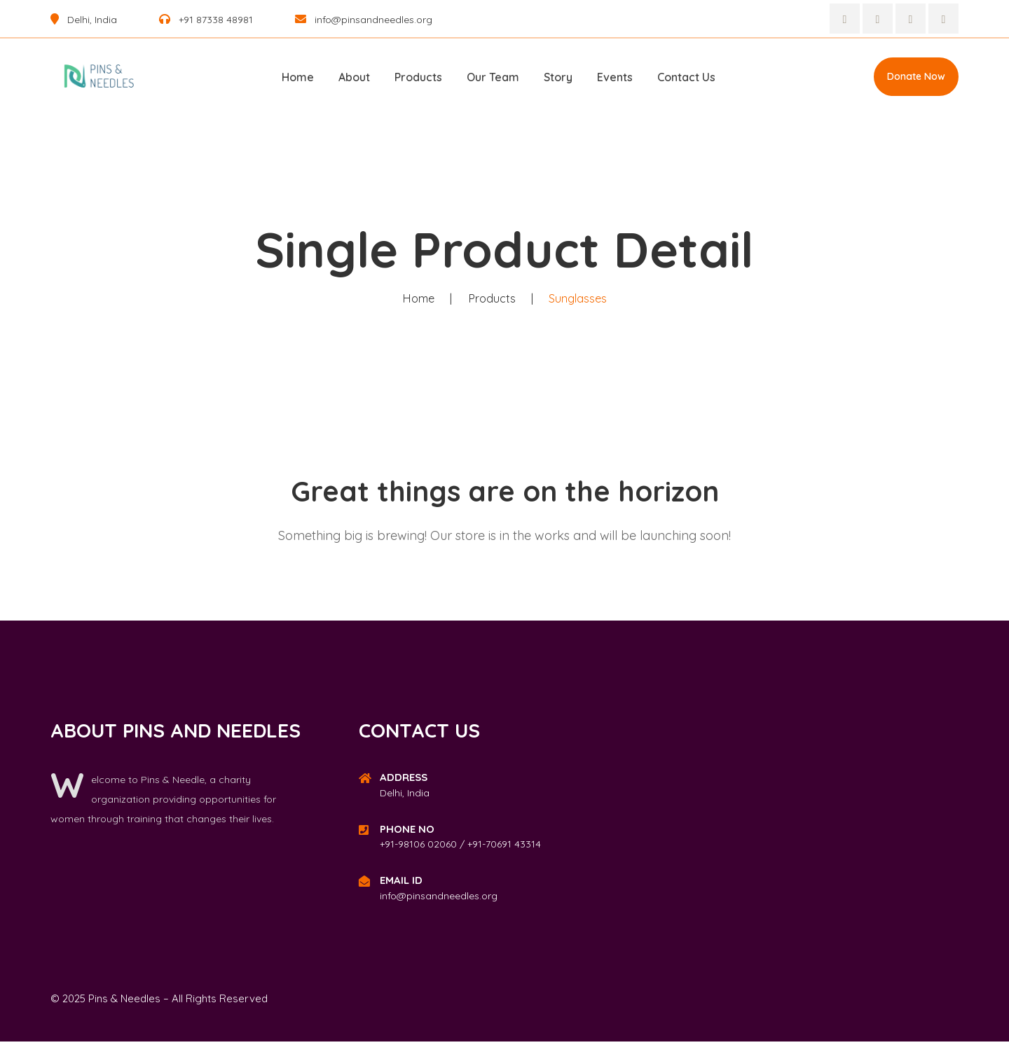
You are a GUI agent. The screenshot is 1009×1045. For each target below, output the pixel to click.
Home (298, 77)
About (354, 77)
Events (615, 77)
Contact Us (686, 77)
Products (418, 77)
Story (558, 77)
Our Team (493, 77)
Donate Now (916, 76)
